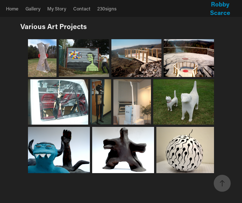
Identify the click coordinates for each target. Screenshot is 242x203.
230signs (106, 8)
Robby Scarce (220, 8)
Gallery (32, 8)
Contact (81, 8)
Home (12, 8)
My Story (56, 8)
